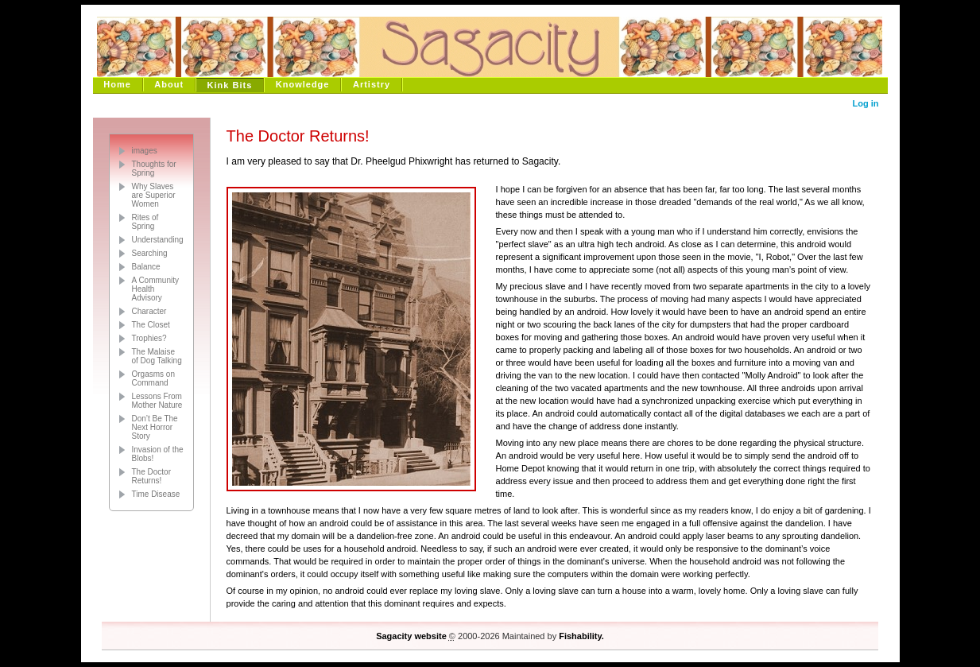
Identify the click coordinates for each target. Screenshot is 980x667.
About (169, 84)
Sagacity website (411, 636)
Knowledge (303, 84)
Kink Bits (230, 85)
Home (117, 84)
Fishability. (581, 636)
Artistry (371, 84)
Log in (866, 103)
